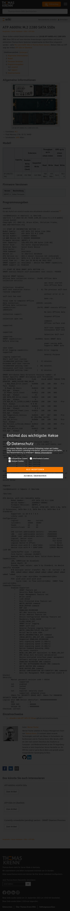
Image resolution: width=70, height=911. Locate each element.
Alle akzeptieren (35, 470)
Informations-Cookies (39, 459)
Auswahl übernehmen (35, 476)
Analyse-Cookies (16, 461)
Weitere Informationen (43, 453)
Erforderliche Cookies (18, 459)
